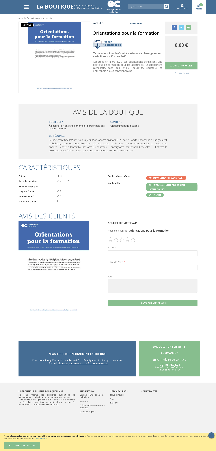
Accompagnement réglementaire (166, 178)
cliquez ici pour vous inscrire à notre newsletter (83, 363)
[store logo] (78, 5)
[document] (108, 442)
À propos (84, 401)
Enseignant (155, 195)
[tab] (108, 216)
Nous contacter (117, 394)
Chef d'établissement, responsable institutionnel (167, 187)
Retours (114, 402)
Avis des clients (47, 215)
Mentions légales (88, 411)
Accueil (22, 18)
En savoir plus (40, 438)
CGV (112, 398)
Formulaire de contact (169, 359)
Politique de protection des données (92, 406)
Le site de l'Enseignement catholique (91, 396)
